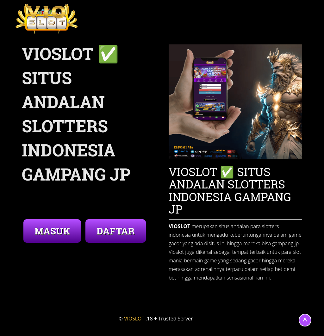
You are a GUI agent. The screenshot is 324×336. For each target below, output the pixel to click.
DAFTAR (116, 231)
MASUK (52, 231)
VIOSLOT (134, 318)
